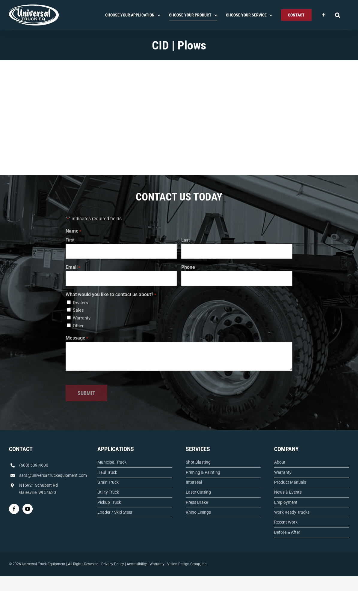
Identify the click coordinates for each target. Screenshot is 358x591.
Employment (285, 502)
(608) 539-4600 (33, 465)
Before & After (287, 532)
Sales (78, 310)
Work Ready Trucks (291, 512)
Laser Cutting (198, 492)
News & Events (288, 492)
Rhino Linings (198, 512)
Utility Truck (108, 492)
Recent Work (285, 522)
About (280, 462)
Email (73, 267)
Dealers (80, 302)
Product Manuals (290, 482)
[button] (337, 15)
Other (78, 325)
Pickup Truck (109, 502)
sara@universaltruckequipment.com (53, 475)
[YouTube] (27, 509)
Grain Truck (108, 482)
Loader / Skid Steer (114, 512)
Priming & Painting (203, 472)
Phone (188, 267)
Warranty (81, 318)
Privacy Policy (112, 564)
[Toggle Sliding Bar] (323, 15)
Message (77, 338)
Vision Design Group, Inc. (187, 564)
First (70, 240)
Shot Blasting (198, 462)
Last (185, 240)
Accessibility (137, 564)
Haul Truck (107, 472)
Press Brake (197, 502)
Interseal (194, 482)
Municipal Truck (111, 462)
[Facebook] (14, 509)
